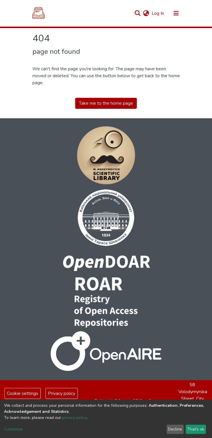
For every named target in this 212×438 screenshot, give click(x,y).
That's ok (195, 429)
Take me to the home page (106, 103)
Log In (158, 13)
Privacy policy (61, 393)
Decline (175, 429)
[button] (146, 13)
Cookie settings (22, 393)
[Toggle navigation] (176, 13)
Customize (13, 429)
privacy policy (74, 417)
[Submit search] (137, 13)
